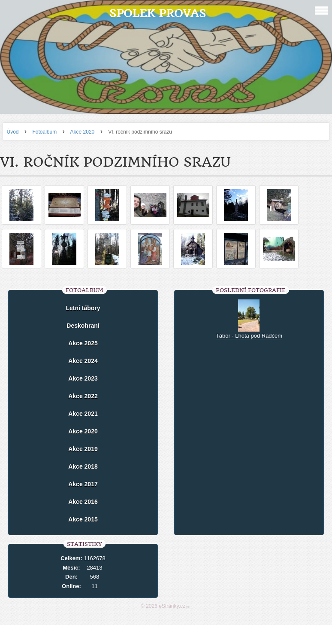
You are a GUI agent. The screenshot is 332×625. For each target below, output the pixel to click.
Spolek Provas (157, 13)
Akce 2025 (83, 343)
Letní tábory (83, 308)
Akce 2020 (82, 132)
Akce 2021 (83, 413)
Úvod (12, 132)
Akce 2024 (83, 360)
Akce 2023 (83, 378)
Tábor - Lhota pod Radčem (249, 335)
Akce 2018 (83, 466)
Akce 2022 (83, 396)
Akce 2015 (83, 519)
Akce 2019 (83, 448)
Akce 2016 (83, 501)
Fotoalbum (45, 132)
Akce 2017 (83, 484)
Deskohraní (82, 325)
